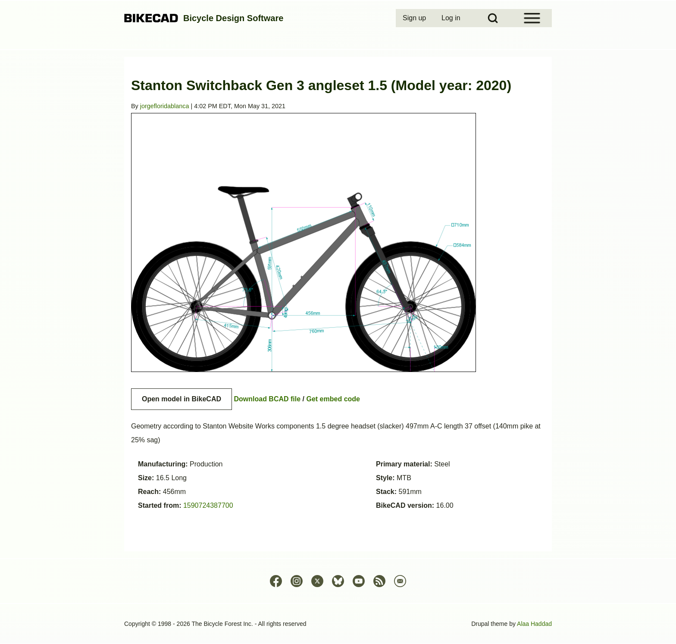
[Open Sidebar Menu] (532, 18)
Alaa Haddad (534, 623)
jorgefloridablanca (164, 106)
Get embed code (333, 399)
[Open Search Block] (492, 18)
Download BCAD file (267, 399)
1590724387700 (208, 505)
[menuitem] (415, 18)
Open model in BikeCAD (181, 399)
